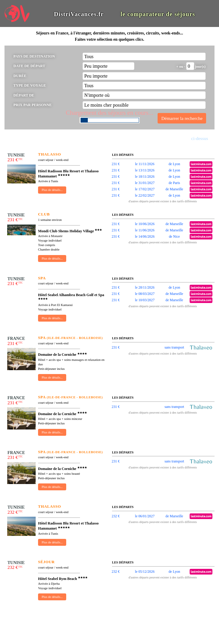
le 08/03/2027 (144, 294)
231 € (116, 164)
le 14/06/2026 (144, 236)
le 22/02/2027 (144, 195)
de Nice (174, 236)
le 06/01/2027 (144, 516)
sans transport (174, 347)
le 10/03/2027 (144, 300)
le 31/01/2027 (144, 183)
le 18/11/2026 (145, 176)
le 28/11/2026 (145, 287)
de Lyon (174, 164)
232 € (116, 516)
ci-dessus (199, 138)
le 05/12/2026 (144, 571)
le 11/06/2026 (145, 230)
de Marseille (174, 189)
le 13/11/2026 (145, 170)
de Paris (174, 183)
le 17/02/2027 (144, 189)
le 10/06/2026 (144, 224)
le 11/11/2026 (145, 164)
